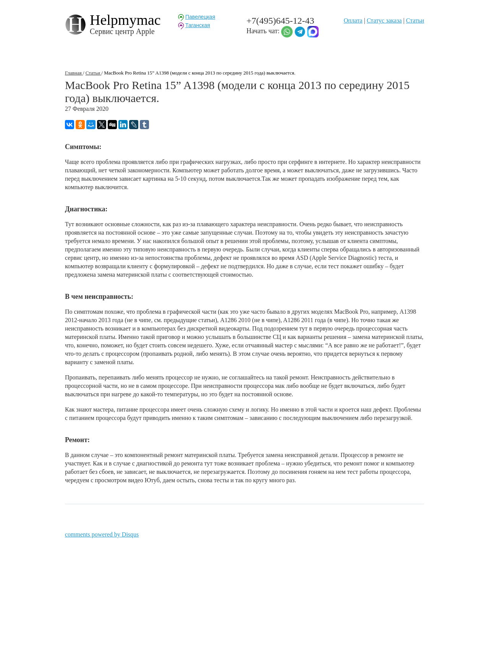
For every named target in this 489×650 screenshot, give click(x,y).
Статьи (415, 20)
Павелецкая (200, 17)
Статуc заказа (384, 20)
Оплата (353, 20)
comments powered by (102, 534)
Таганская (197, 25)
